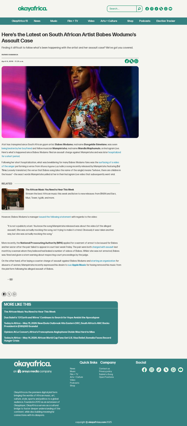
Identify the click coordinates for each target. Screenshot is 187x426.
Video (91, 21)
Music (53, 21)
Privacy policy (105, 371)
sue (77, 265)
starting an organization (103, 261)
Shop (130, 21)
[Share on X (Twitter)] (131, 61)
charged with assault (103, 247)
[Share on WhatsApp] (136, 61)
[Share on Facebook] (127, 61)
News (37, 21)
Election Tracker (165, 21)
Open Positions (106, 377)
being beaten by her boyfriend (17, 148)
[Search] (139, 9)
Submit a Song (106, 374)
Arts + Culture (109, 21)
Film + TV (73, 21)
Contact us (104, 368)
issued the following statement (55, 217)
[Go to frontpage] (33, 9)
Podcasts (144, 21)
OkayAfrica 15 (20, 21)
